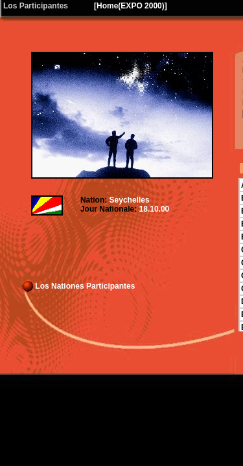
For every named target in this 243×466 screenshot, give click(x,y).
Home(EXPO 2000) (131, 5)
